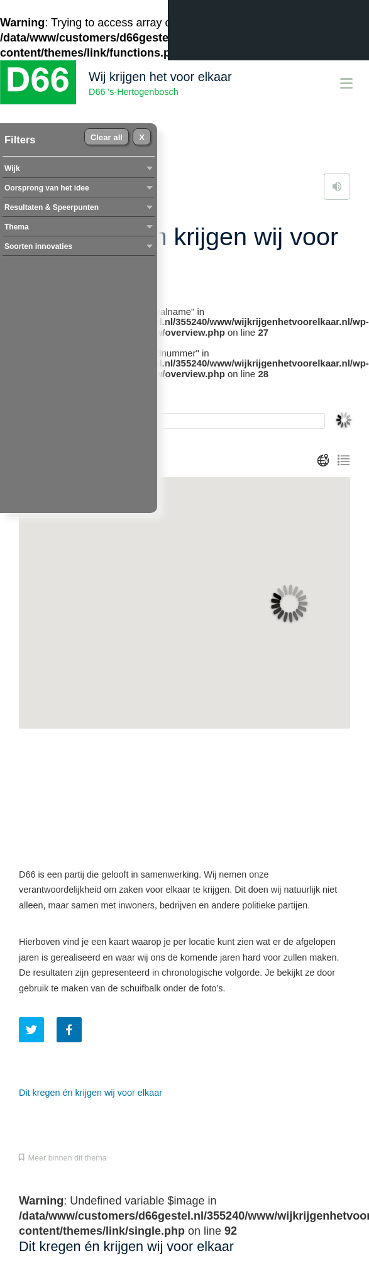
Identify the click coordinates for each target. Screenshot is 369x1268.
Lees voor (337, 187)
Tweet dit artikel (31, 1029)
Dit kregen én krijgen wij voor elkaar (90, 1093)
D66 (38, 82)
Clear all (107, 137)
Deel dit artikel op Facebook (69, 1029)
